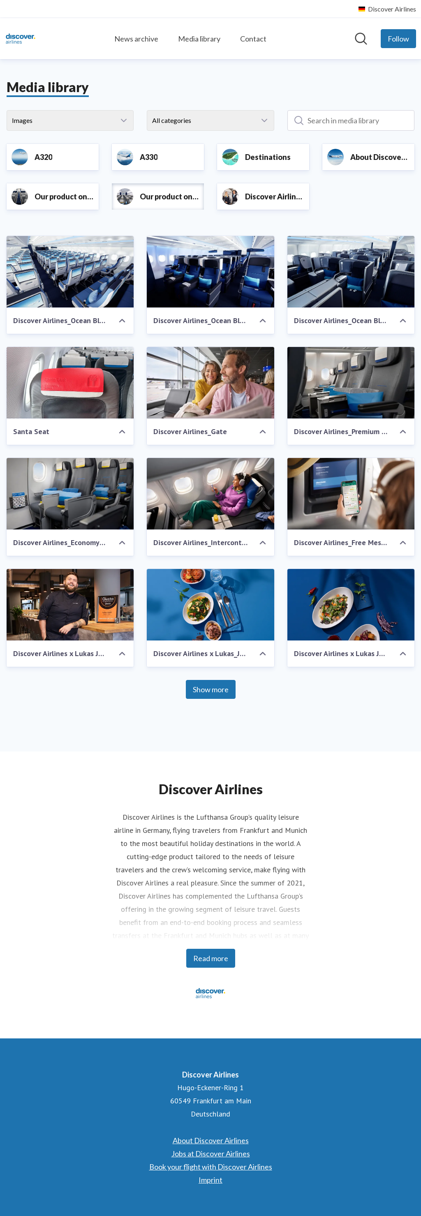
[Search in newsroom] (361, 38)
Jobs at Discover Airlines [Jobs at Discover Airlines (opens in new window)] (210, 1153)
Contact (253, 38)
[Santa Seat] (70, 382)
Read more (210, 958)
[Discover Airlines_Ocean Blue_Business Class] (350, 271)
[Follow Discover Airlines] (398, 38)
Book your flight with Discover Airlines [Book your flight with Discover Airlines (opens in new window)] (210, 1166)
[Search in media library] (350, 120)
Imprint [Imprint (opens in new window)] (210, 1179)
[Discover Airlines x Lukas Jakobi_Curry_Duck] (350, 604)
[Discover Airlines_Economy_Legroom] (70, 493)
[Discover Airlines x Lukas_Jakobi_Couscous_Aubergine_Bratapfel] (210, 604)
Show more (211, 689)
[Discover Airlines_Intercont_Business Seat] (210, 493)
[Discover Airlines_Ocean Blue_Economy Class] (70, 271)
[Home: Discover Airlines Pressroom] (20, 38)
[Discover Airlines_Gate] (210, 382)
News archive (136, 38)
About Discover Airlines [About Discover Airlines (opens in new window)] (211, 1140)
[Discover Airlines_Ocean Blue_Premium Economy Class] (210, 271)
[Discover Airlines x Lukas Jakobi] (70, 604)
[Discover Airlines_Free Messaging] (350, 493)
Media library (199, 38)
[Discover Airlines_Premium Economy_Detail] (350, 382)
